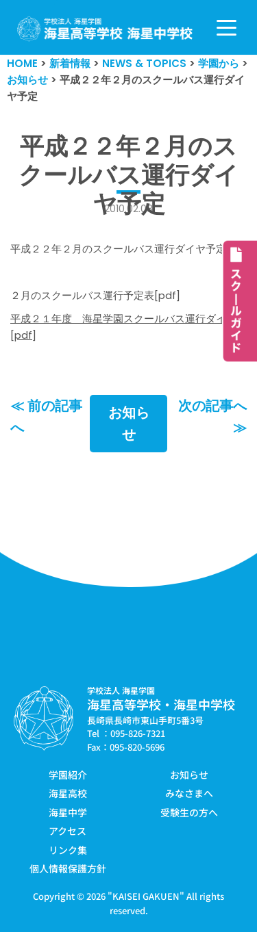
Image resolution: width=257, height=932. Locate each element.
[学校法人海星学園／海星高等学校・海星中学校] (105, 29)
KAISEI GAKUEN (146, 896)
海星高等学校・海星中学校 (161, 704)
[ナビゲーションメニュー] (226, 27)
